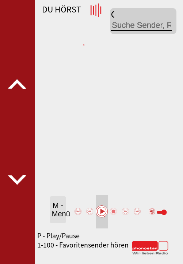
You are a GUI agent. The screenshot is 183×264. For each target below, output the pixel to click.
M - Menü (59, 209)
